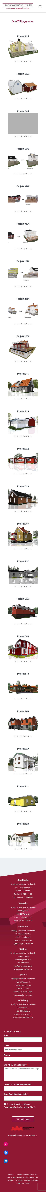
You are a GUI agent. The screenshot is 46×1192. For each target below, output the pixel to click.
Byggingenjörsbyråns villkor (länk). (20, 1107)
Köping (21, 1177)
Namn (7, 1036)
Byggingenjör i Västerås (23, 920)
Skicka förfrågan (23, 1119)
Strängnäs (34, 1180)
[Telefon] (23, 1059)
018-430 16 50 (26, 992)
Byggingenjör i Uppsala (23, 995)
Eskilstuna (19, 1180)
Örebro (27, 1183)
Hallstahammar (12, 1177)
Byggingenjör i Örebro (23, 969)
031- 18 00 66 (26, 1014)
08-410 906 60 (26, 894)
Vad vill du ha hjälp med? (16, 1065)
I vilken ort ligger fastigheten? (18, 1084)
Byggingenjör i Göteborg (23, 1017)
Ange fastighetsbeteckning (16, 1094)
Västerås (11, 1174)
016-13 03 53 (26, 940)
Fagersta (19, 1174)
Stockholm (20, 1183)
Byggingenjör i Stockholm (23, 897)
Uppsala (27, 1180)
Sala (35, 1174)
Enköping (10, 1180)
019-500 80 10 (26, 966)
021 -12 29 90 (26, 917)
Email (7, 1045)
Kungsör (35, 1177)
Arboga (28, 1177)
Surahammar (28, 1174)
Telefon (8, 1055)
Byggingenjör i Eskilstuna (23, 944)
